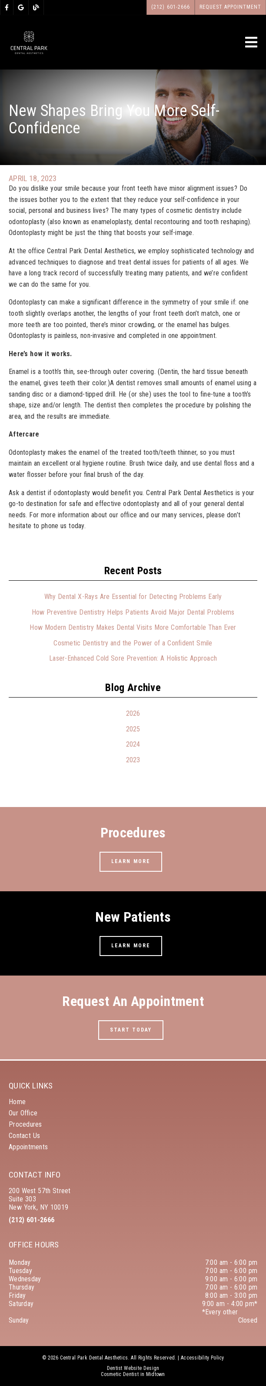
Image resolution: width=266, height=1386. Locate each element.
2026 (133, 713)
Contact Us (24, 1135)
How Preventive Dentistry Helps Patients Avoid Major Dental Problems (133, 612)
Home (17, 1102)
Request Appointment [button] (231, 7)
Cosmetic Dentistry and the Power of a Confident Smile (132, 643)
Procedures (25, 1124)
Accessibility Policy (202, 1358)
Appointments (28, 1147)
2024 (133, 744)
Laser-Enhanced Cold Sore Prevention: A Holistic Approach (133, 658)
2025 (133, 729)
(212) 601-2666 (31, 1220)
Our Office (23, 1113)
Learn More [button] (130, 861)
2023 (133, 760)
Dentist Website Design (133, 1368)
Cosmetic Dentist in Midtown (133, 1374)
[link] (7, 7)
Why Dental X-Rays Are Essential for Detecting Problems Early (133, 596)
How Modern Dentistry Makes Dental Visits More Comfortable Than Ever (133, 627)
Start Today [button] (131, 1030)
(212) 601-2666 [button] (170, 7)
